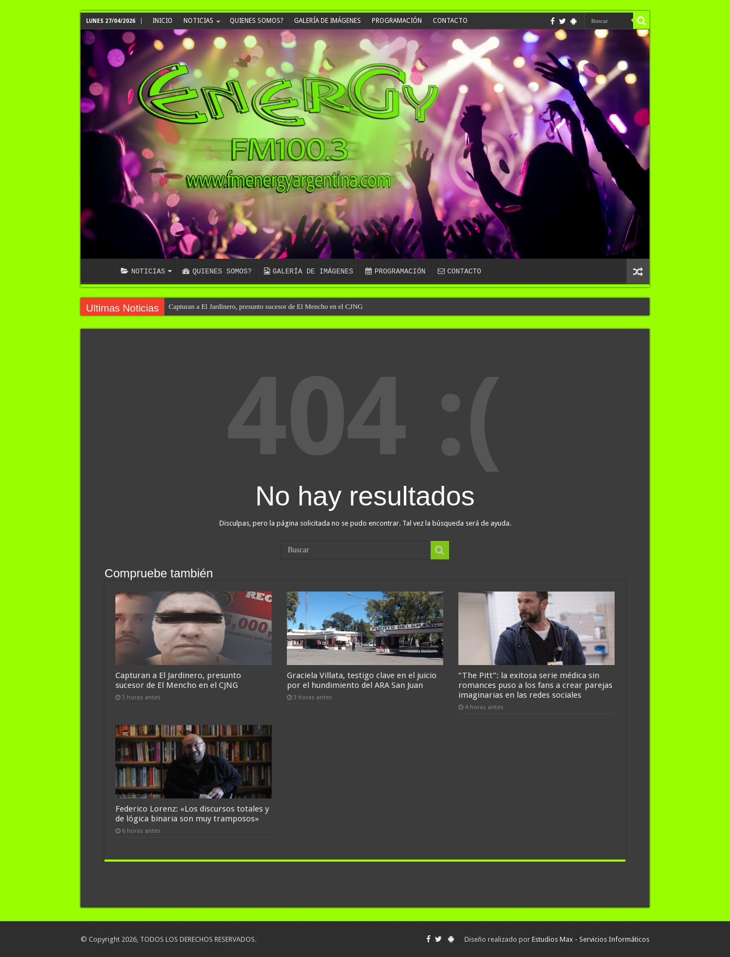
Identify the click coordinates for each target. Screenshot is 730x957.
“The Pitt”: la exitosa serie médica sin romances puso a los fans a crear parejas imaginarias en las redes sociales (535, 685)
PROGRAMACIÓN (397, 21)
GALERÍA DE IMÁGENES (327, 21)
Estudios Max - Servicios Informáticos (590, 939)
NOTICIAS (198, 21)
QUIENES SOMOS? (256, 21)
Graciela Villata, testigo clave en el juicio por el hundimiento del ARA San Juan (362, 680)
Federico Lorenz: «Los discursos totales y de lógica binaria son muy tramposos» (192, 814)
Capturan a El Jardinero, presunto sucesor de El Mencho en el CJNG (266, 306)
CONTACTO (450, 21)
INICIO (162, 21)
